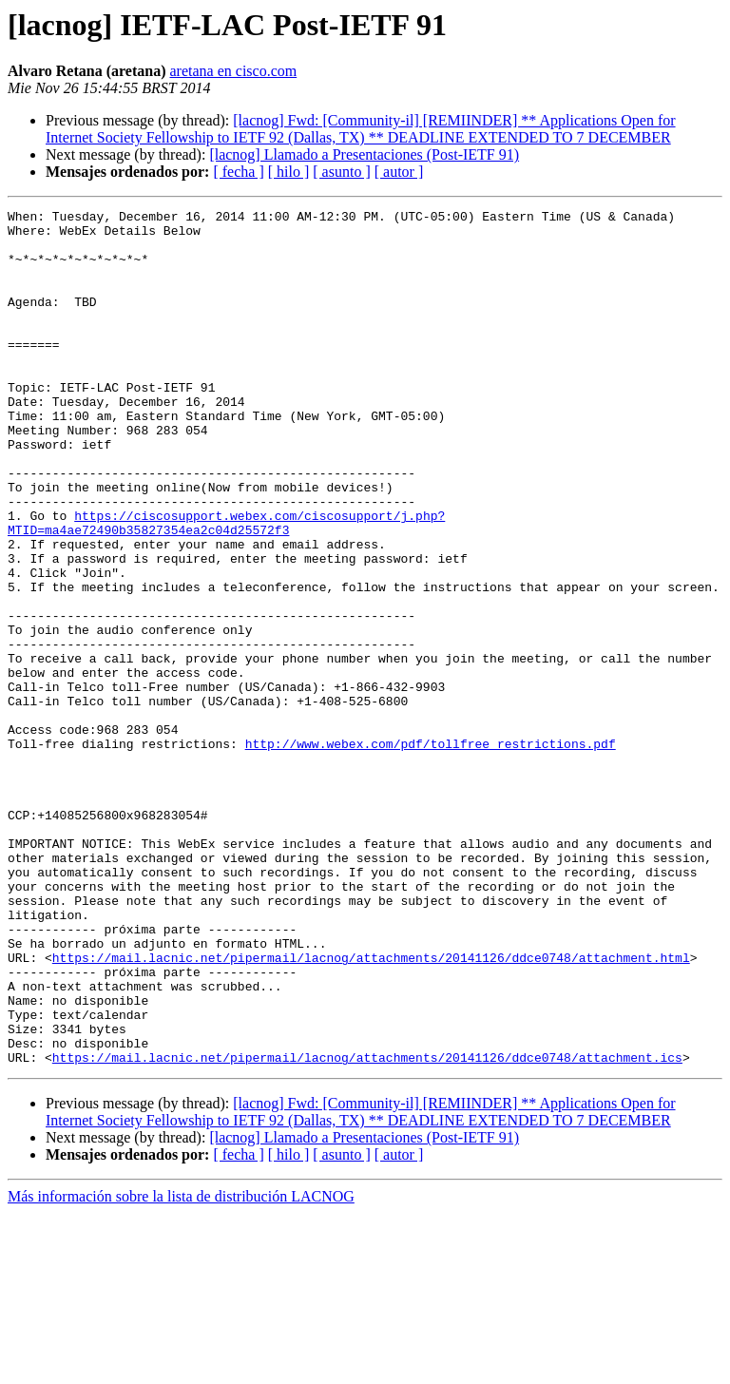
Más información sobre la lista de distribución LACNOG (181, 1367)
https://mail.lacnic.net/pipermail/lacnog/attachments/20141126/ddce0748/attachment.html (371, 1108)
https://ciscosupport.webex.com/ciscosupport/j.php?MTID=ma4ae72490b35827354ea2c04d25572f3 (226, 586)
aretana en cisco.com (234, 71)
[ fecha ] (238, 171)
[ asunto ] (341, 171)
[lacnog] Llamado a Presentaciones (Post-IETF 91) (364, 154)
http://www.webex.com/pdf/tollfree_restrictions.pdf (430, 851)
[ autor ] (399, 171)
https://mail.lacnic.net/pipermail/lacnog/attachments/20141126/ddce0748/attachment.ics (367, 1228)
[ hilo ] (289, 171)
